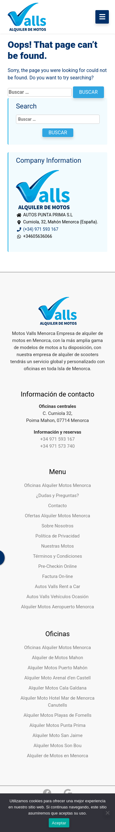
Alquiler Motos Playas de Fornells (58, 715)
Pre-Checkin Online (57, 566)
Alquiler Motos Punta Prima (57, 725)
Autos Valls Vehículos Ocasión (57, 596)
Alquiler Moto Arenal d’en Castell (57, 678)
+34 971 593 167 (57, 439)
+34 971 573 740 (57, 446)
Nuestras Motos (57, 546)
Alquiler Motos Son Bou (57, 745)
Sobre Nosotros (57, 526)
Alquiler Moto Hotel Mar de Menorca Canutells (58, 701)
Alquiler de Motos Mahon (57, 657)
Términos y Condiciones (57, 556)
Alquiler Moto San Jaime (57, 735)
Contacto (57, 505)
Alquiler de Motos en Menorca (57, 755)
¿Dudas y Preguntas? (57, 495)
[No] (107, 813)
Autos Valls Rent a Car (57, 586)
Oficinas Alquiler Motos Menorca (57, 485)
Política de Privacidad (58, 536)
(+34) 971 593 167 (37, 229)
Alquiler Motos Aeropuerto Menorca (57, 607)
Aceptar (59, 823)
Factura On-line (57, 576)
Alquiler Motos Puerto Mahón (57, 668)
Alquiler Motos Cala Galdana (57, 688)
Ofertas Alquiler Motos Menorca (57, 516)
